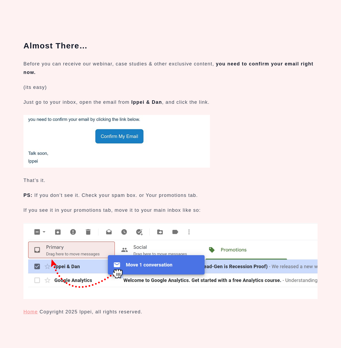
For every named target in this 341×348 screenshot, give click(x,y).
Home (30, 311)
